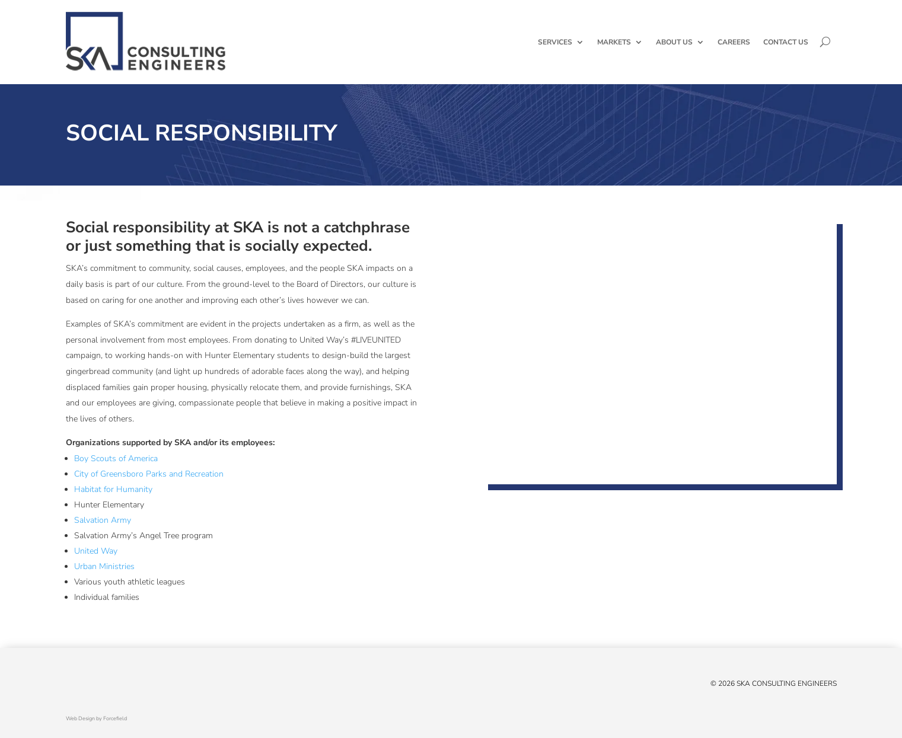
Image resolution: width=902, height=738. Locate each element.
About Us (674, 42)
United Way (95, 551)
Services (555, 42)
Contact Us (785, 42)
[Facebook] (84, 686)
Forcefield (115, 718)
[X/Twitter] (72, 686)
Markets (614, 42)
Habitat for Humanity (113, 489)
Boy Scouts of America (116, 458)
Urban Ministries (104, 566)
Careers (734, 42)
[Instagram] (119, 686)
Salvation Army (102, 520)
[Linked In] (95, 686)
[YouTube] (107, 686)
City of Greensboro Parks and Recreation (149, 474)
